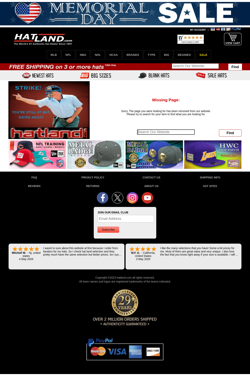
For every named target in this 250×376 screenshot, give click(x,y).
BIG (166, 54)
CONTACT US (151, 177)
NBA (83, 54)
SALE (203, 54)
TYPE (151, 54)
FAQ (34, 177)
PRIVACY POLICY (92, 177)
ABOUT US (151, 186)
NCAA (113, 54)
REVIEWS (34, 186)
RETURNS (93, 186)
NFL (68, 54)
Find (235, 67)
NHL (98, 54)
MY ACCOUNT (198, 30)
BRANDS (133, 54)
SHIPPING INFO (210, 177)
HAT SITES (210, 186)
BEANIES (184, 54)
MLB (54, 54)
